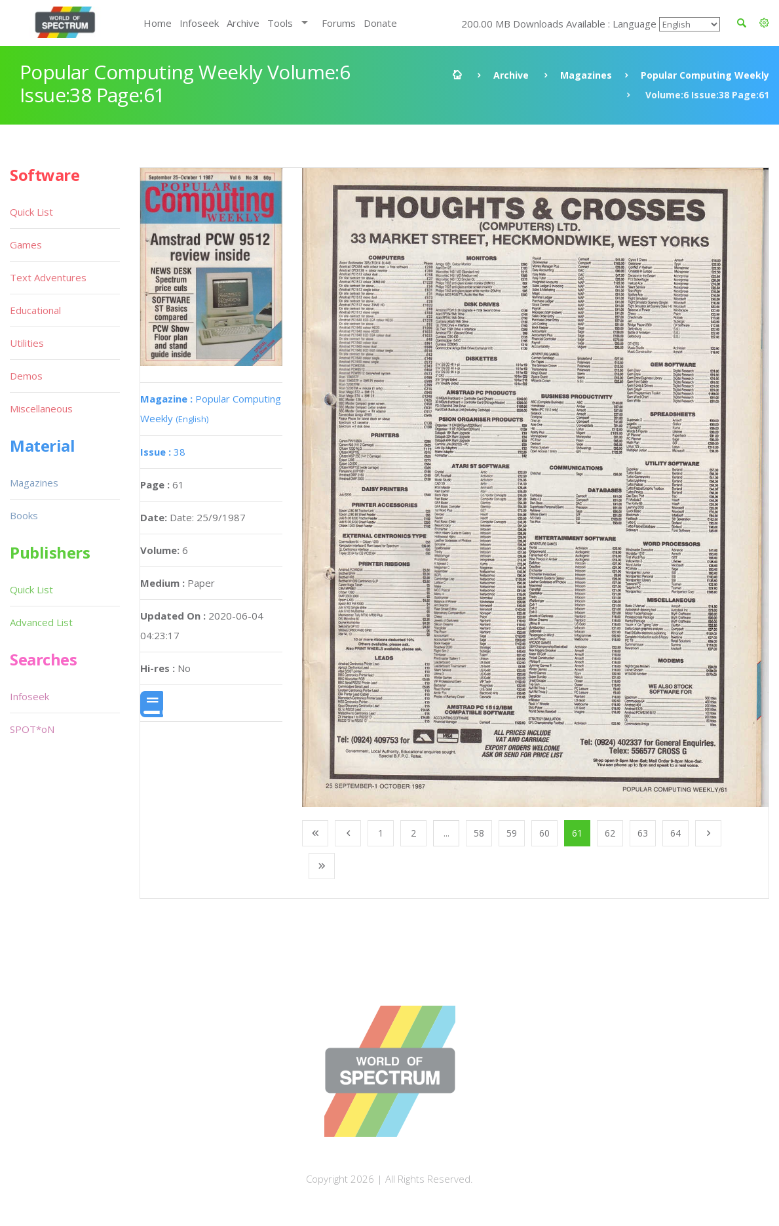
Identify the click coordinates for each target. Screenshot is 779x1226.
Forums (339, 23)
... (446, 833)
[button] (764, 23)
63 (642, 833)
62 (610, 833)
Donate (380, 23)
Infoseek (199, 23)
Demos (26, 375)
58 (479, 833)
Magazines (586, 75)
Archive (243, 23)
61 (577, 833)
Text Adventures (48, 277)
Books (24, 515)
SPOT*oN (32, 729)
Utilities (27, 342)
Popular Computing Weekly (705, 75)
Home (157, 23)
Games (26, 244)
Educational (35, 310)
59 (511, 833)
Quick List (31, 211)
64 (675, 833)
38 (162, 451)
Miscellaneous (41, 408)
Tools (280, 23)
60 (544, 833)
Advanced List (41, 622)
